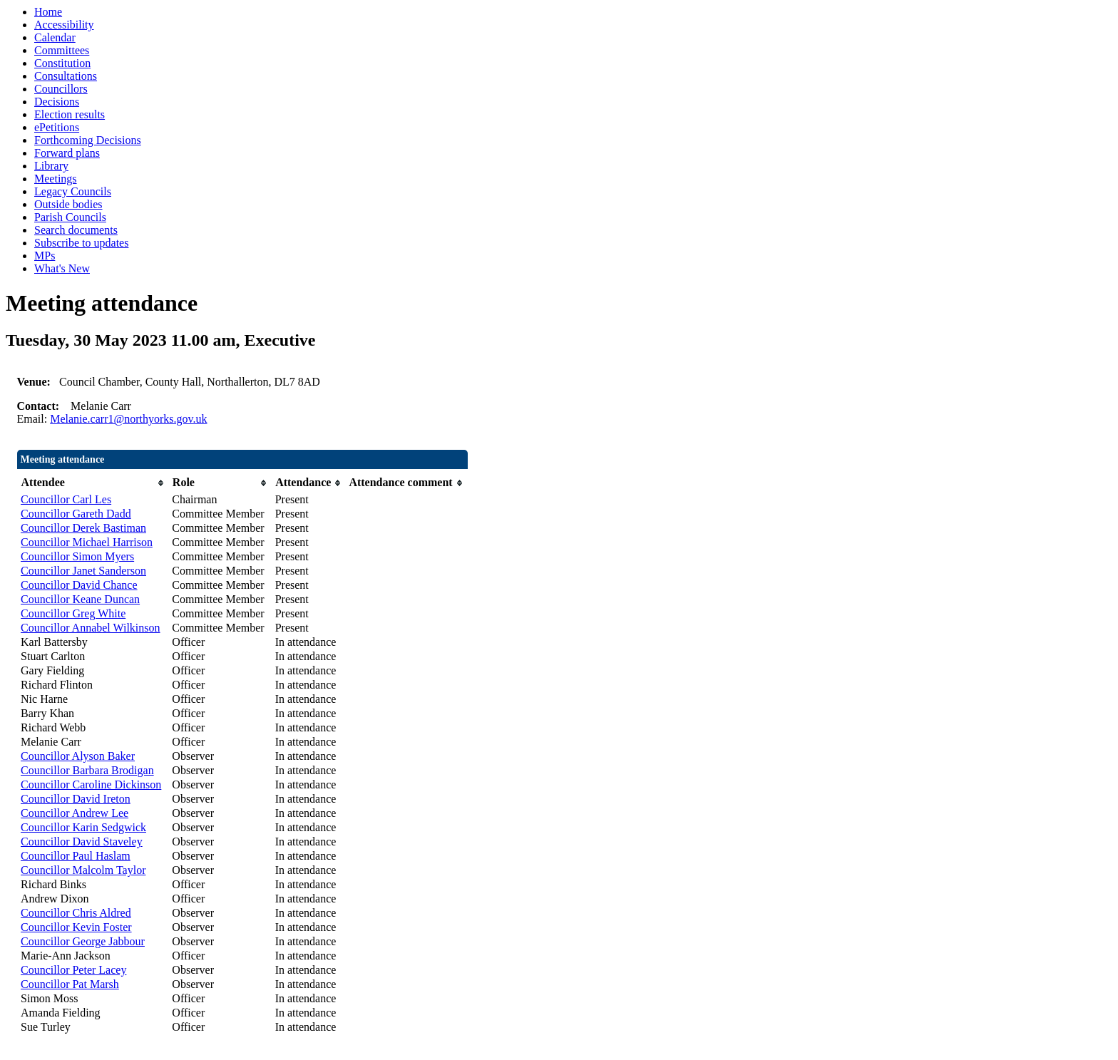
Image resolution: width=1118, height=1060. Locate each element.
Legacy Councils (72, 191)
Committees (61, 50)
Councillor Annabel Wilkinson (90, 628)
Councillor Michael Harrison (87, 542)
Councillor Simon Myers (77, 556)
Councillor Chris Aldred (76, 913)
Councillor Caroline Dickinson (91, 784)
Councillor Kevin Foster (76, 927)
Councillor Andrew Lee (74, 813)
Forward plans (67, 153)
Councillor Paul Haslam (75, 856)
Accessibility (64, 25)
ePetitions (56, 127)
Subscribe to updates (81, 243)
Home (48, 12)
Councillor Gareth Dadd (76, 514)
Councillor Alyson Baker (78, 756)
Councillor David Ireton (75, 799)
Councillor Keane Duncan (80, 599)
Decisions (56, 102)
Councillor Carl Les (66, 499)
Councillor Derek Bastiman (83, 528)
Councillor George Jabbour (83, 941)
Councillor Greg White (73, 613)
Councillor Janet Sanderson (83, 571)
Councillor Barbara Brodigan (87, 770)
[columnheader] (92, 483)
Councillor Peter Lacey (73, 970)
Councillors (61, 89)
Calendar (55, 37)
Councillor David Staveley (82, 841)
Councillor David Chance (79, 585)
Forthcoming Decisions (87, 140)
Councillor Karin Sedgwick (83, 827)
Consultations (65, 76)
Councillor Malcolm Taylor (83, 870)
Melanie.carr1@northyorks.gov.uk (128, 419)
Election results (69, 114)
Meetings (55, 179)
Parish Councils (70, 217)
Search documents (76, 230)
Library (51, 166)
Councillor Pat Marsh (70, 984)
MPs (44, 255)
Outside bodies (68, 204)
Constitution (62, 63)
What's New (62, 268)
